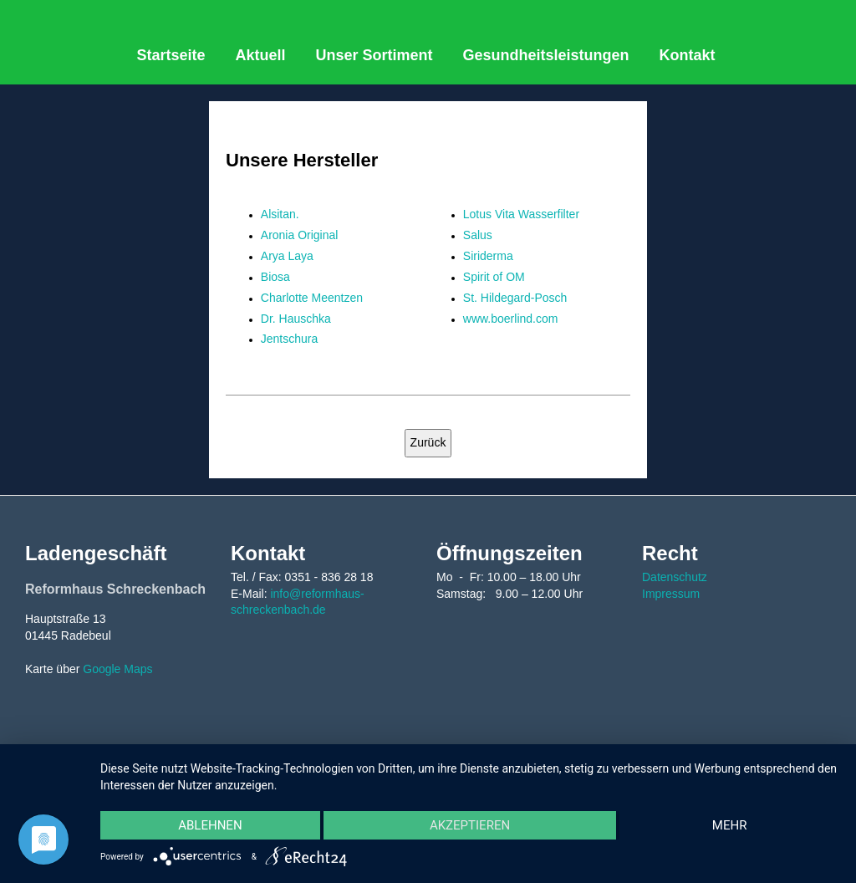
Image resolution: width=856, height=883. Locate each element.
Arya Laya (287, 256)
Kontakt (688, 55)
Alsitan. (280, 214)
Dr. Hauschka (296, 318)
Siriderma (488, 256)
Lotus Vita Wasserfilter (521, 214)
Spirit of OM (494, 276)
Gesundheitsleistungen (546, 55)
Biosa (275, 276)
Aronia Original (300, 235)
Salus (477, 235)
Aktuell (260, 55)
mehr (729, 825)
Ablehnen (210, 825)
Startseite (170, 55)
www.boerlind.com (510, 318)
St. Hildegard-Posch (515, 297)
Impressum (671, 593)
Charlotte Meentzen (312, 297)
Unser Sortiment (374, 55)
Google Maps (117, 669)
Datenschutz (674, 577)
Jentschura (289, 338)
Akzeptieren (470, 825)
